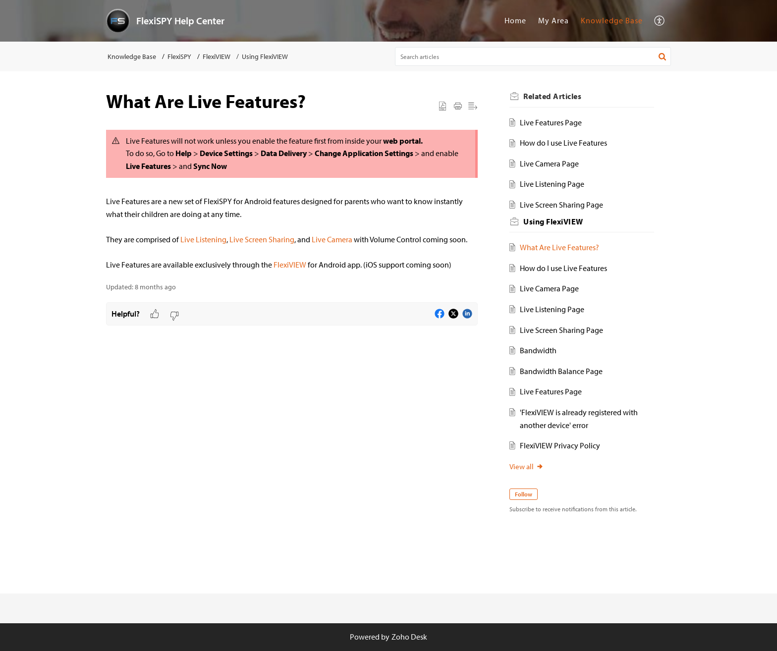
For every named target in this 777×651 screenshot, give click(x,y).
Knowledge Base (612, 20)
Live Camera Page (549, 288)
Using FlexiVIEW (265, 56)
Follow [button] (523, 494)
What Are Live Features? (559, 247)
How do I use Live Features (563, 268)
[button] (660, 21)
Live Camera (332, 239)
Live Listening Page (552, 309)
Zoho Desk (409, 637)
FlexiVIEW (216, 56)
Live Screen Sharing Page (561, 330)
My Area (553, 20)
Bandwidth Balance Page (561, 371)
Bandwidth (538, 350)
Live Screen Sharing (261, 239)
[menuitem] (515, 20)
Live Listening (203, 239)
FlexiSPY (179, 56)
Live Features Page (551, 391)
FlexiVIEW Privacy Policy (560, 445)
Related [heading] (552, 96)
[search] (533, 56)
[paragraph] (292, 198)
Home (515, 20)
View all (526, 466)
